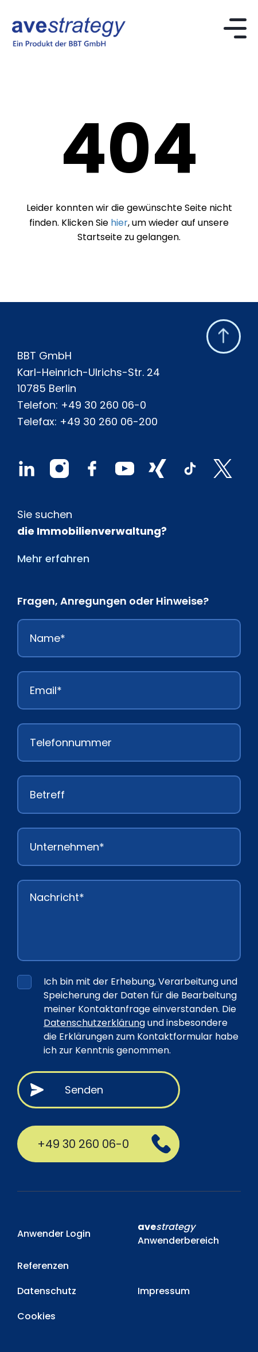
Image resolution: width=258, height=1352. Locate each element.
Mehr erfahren (53, 558)
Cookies (36, 1316)
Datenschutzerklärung (94, 1022)
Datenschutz (46, 1291)
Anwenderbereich (178, 1233)
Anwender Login (54, 1233)
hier (119, 222)
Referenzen (43, 1265)
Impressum (164, 1291)
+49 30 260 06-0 (103, 405)
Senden (84, 1090)
